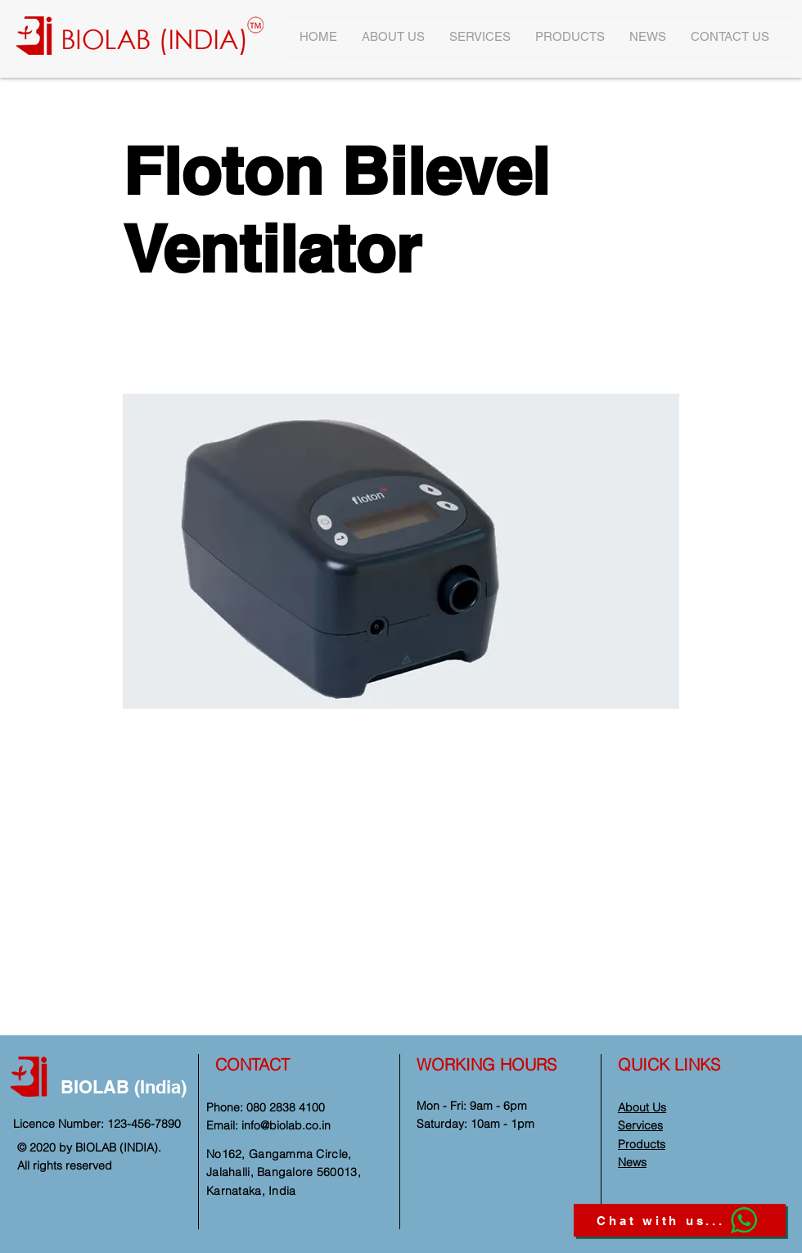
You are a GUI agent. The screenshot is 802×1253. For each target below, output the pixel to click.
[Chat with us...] (680, 1220)
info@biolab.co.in (286, 1125)
